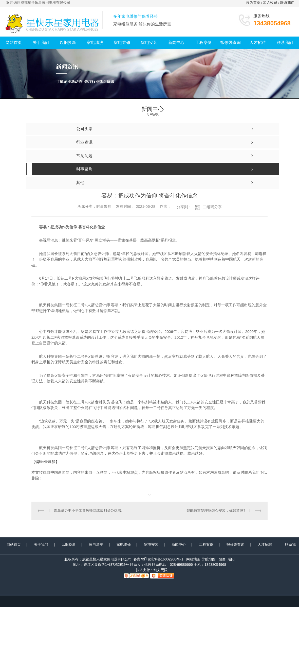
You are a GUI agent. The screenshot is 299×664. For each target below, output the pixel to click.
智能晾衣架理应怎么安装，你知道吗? (216, 510)
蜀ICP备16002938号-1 (165, 559)
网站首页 (14, 42)
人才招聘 (258, 42)
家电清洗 (95, 42)
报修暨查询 (230, 42)
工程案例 (203, 42)
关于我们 (41, 42)
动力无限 (161, 570)
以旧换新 (68, 42)
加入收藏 (270, 3)
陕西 (222, 559)
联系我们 (287, 3)
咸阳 (231, 559)
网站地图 (193, 559)
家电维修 (122, 42)
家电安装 (149, 42)
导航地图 (208, 559)
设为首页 (253, 3)
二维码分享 (212, 207)
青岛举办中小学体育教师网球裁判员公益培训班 (90, 510)
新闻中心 (176, 42)
